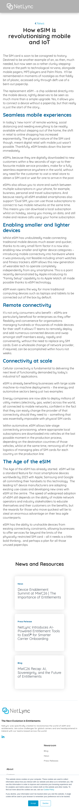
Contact (10, 774)
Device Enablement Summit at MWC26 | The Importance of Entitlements (39, 593)
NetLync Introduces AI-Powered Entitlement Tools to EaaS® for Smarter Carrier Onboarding (39, 633)
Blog (46, 751)
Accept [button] (33, 803)
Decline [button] (45, 803)
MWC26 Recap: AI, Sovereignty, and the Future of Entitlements (39, 672)
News (39, 23)
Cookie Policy (49, 790)
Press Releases (51, 760)
